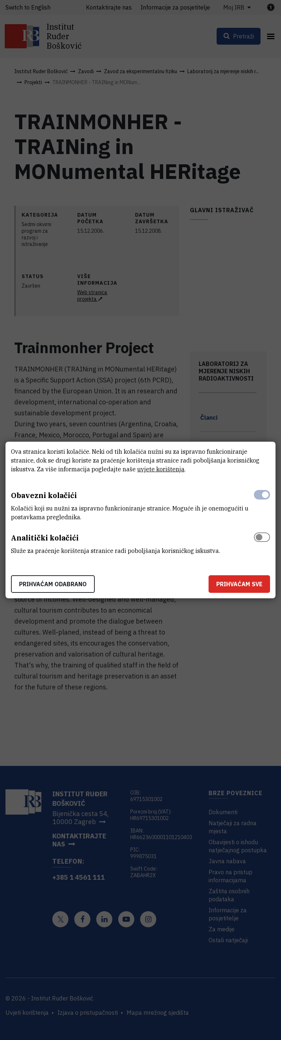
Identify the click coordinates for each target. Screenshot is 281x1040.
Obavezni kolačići (44, 495)
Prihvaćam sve (239, 584)
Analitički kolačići (45, 538)
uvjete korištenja (160, 469)
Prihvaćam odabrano (53, 584)
